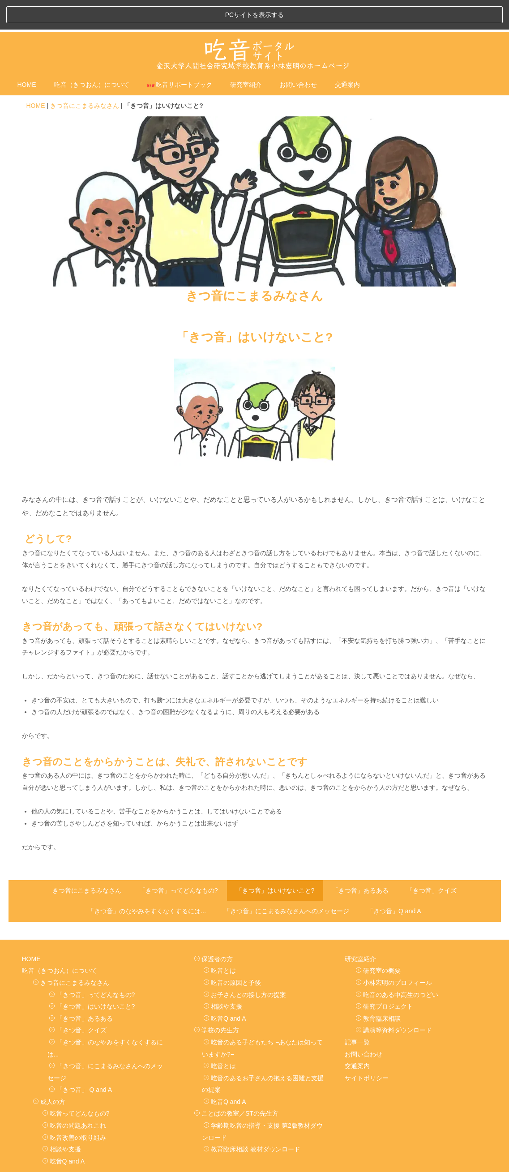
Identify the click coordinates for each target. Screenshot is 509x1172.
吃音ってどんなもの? (76, 1083)
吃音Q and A (63, 1131)
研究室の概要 (378, 941)
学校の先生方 (216, 1000)
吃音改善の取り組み (74, 1108)
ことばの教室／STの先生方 (236, 1083)
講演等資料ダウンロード (393, 1000)
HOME (26, 55)
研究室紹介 (245, 55)
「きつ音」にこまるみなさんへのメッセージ (286, 881)
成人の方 (49, 1072)
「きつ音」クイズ (431, 860)
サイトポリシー (367, 1048)
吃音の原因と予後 (232, 953)
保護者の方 (213, 929)
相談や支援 (61, 1119)
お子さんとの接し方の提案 (244, 965)
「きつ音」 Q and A (80, 1060)
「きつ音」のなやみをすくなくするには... (147, 881)
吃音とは (219, 941)
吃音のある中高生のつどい (396, 965)
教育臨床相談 (378, 988)
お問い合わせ (298, 55)
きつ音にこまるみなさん (84, 76)
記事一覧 (357, 1012)
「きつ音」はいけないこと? (275, 860)
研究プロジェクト (384, 976)
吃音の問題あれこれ (74, 1095)
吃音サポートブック (180, 55)
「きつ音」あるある (360, 860)
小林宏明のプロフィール (393, 953)
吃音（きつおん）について (91, 55)
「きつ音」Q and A (394, 881)
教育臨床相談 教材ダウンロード (251, 1119)
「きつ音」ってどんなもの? (178, 860)
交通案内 (347, 55)
